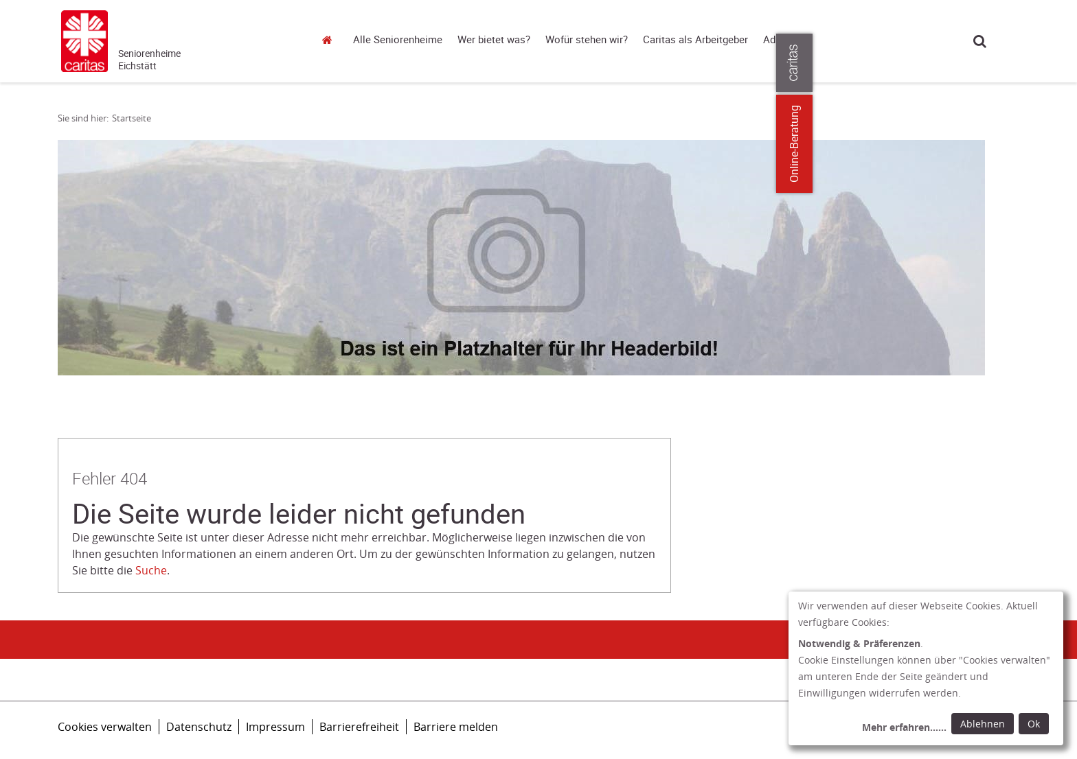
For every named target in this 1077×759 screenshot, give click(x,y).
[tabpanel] (521, 257)
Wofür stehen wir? (586, 40)
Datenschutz (198, 726)
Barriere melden (455, 726)
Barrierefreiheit (359, 726)
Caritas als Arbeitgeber (695, 40)
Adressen (784, 40)
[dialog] (926, 668)
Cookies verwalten (105, 726)
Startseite (331, 39)
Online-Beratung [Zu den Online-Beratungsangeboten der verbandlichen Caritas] (1058, 144)
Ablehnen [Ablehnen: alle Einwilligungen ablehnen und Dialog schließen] (982, 723)
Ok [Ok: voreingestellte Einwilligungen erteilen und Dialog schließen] (1034, 723)
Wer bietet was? (493, 40)
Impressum (275, 726)
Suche (979, 40)
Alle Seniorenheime (397, 40)
